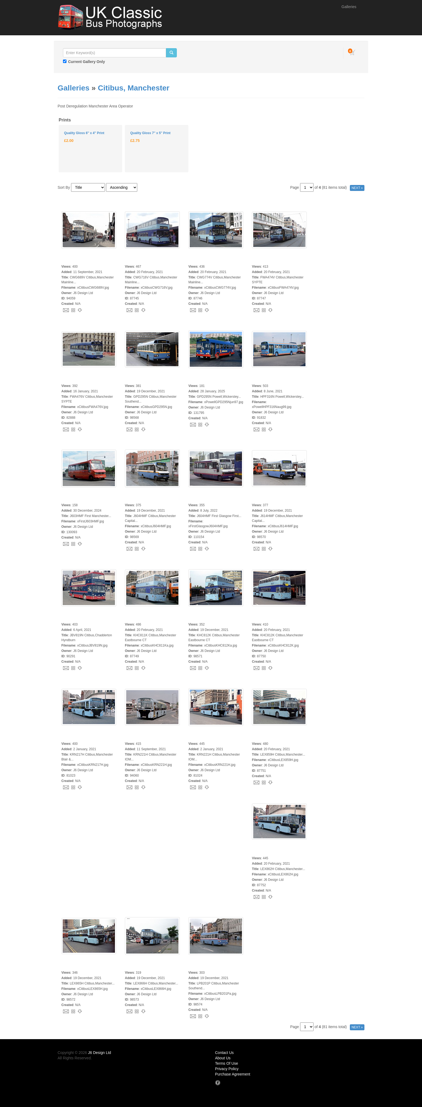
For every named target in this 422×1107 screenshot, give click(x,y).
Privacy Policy (226, 1069)
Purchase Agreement (232, 1074)
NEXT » (357, 188)
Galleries (349, 7)
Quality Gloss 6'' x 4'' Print (84, 133)
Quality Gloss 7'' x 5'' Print (150, 133)
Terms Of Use (226, 1063)
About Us (223, 1058)
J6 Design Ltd (99, 1052)
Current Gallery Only (86, 62)
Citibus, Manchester (133, 88)
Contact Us (224, 1052)
